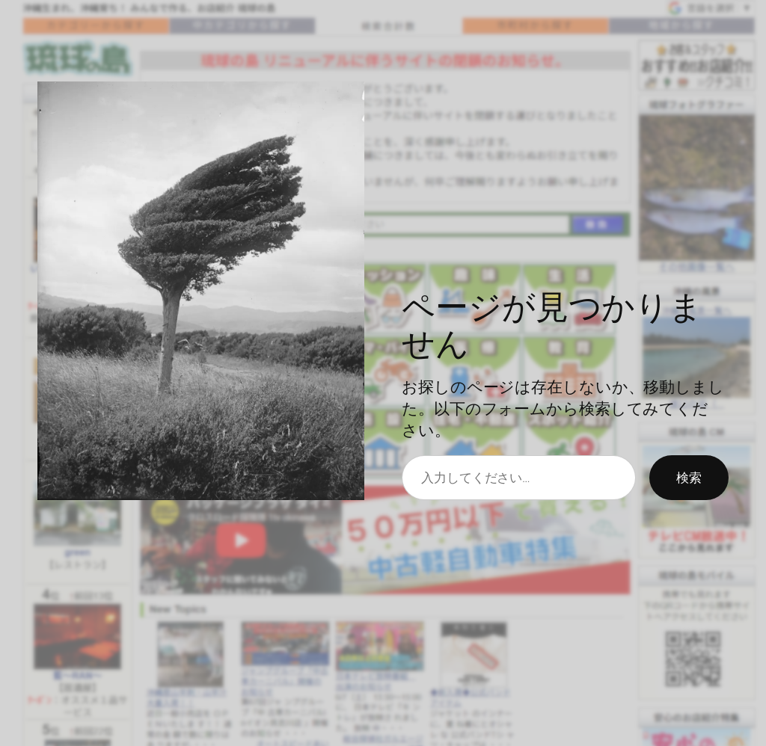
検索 (689, 477)
